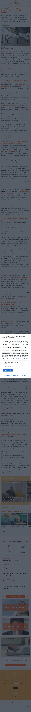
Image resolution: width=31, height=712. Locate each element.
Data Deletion (7, 375)
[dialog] (15, 356)
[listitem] (15, 363)
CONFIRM (8, 370)
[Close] (28, 336)
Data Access (15, 375)
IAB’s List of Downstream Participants (17, 358)
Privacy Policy (24, 375)
